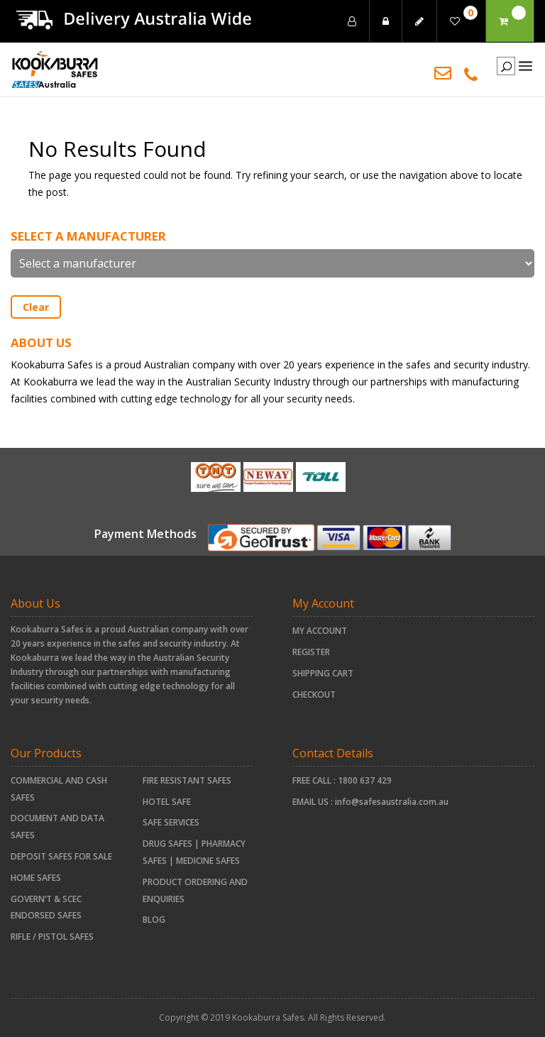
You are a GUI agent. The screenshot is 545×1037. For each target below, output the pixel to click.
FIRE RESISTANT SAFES (187, 780)
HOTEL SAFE (167, 802)
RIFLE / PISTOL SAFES (52, 937)
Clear (36, 307)
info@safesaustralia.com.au (391, 802)
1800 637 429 (365, 780)
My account (319, 631)
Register (311, 652)
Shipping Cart (322, 673)
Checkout (314, 694)
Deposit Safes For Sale (61, 856)
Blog (154, 919)
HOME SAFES (36, 878)
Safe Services (171, 822)
